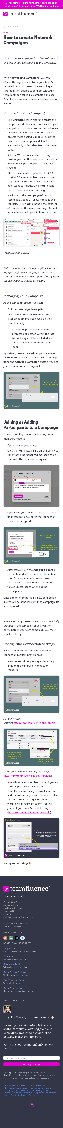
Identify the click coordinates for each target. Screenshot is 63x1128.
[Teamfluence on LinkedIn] (31, 1105)
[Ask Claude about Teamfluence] (5, 938)
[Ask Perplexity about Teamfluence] (17, 938)
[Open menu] (56, 13)
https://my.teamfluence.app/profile (34, 722)
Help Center (11, 26)
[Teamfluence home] (20, 14)
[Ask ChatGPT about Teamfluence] (11, 938)
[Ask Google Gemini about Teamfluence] (22, 938)
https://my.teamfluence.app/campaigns (27, 775)
